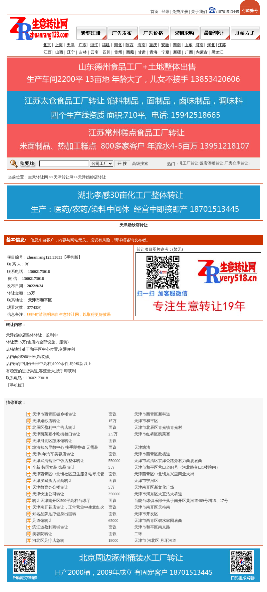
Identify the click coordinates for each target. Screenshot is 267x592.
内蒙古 (202, 52)
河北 (211, 45)
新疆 (177, 52)
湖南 (177, 45)
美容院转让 (42, 534)
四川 (107, 52)
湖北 (118, 45)
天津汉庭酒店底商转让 (52, 480)
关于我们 (199, 11)
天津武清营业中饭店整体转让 (58, 460)
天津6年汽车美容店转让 (53, 454)
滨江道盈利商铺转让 (50, 527)
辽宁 (71, 52)
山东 (188, 45)
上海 (59, 45)
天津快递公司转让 (48, 494)
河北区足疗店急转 (48, 540)
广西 (189, 52)
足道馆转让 (42, 520)
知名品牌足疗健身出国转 (54, 514)
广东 (83, 45)
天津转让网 (64, 177)
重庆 (153, 45)
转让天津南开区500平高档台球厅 (61, 500)
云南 (95, 52)
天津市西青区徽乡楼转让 (54, 414)
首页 (154, 11)
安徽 (165, 45)
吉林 (83, 52)
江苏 (222, 45)
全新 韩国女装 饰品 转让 (53, 467)
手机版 (72, 257)
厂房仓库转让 (237, 163)
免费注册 (180, 11)
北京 (47, 45)
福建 (106, 45)
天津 (71, 45)
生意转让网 (38, 177)
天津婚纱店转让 (46, 420)
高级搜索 (140, 163)
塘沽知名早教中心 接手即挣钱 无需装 (65, 447)
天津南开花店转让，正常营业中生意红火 (68, 507)
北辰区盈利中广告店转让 (54, 427)
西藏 (130, 52)
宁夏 (165, 52)
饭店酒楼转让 (212, 163)
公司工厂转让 (187, 163)
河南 (199, 45)
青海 (153, 52)
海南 (141, 45)
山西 (59, 52)
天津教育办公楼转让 (50, 487)
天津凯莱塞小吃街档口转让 (56, 434)
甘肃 (142, 52)
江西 (48, 52)
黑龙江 (217, 52)
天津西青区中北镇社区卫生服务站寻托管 (68, 474)
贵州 (118, 52)
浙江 (94, 45)
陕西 (130, 45)
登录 (165, 11)
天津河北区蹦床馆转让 (52, 440)
